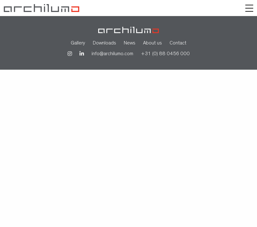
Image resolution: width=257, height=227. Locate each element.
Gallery (78, 43)
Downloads (104, 43)
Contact (178, 43)
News (129, 43)
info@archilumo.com (112, 54)
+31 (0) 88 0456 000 (165, 54)
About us (152, 43)
